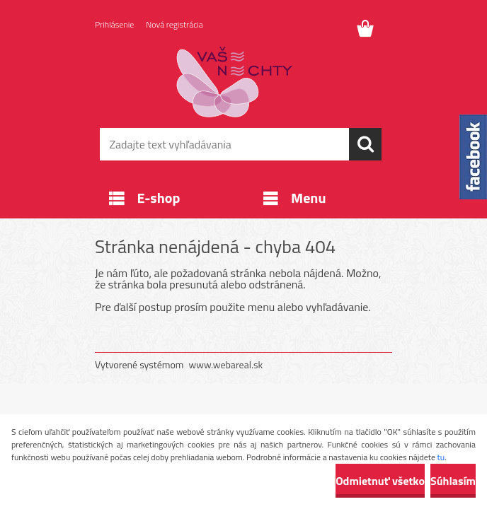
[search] (365, 144)
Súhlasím (453, 480)
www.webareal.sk (226, 364)
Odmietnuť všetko (380, 480)
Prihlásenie (114, 24)
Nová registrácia (174, 24)
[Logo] (234, 82)
